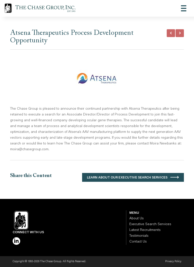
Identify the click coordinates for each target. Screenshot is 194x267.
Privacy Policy (173, 261)
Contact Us (138, 242)
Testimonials (139, 236)
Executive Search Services (150, 224)
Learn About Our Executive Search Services (127, 177)
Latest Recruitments (145, 230)
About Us (136, 218)
